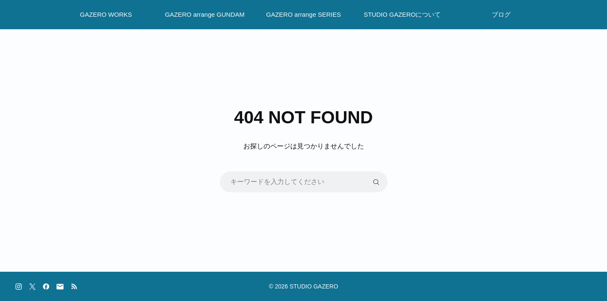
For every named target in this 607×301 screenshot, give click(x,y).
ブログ (501, 14)
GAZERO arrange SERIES (303, 14)
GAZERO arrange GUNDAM (205, 14)
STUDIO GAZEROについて (402, 14)
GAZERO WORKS (106, 14)
